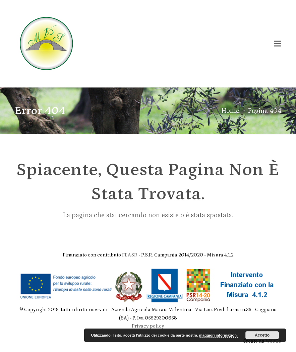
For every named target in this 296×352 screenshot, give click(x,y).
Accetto (262, 335)
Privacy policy (148, 326)
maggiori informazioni (218, 335)
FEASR (130, 255)
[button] (277, 43)
